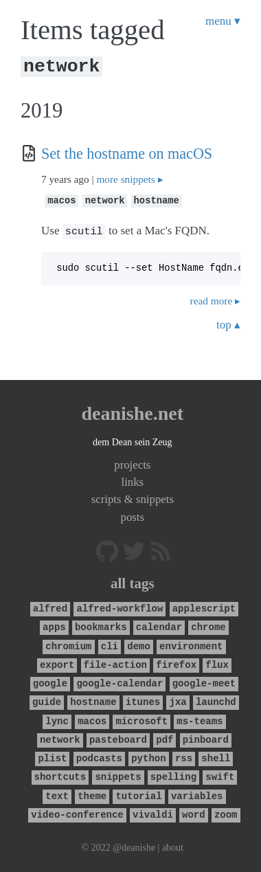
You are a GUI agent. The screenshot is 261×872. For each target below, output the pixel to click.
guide (46, 699)
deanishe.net (133, 411)
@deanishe (134, 845)
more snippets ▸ (129, 179)
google (50, 681)
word (193, 812)
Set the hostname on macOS (126, 153)
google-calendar (119, 681)
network (105, 199)
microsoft (141, 719)
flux (217, 662)
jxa (177, 699)
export (57, 662)
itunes (143, 699)
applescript (204, 606)
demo (138, 644)
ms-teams (200, 719)
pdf (164, 737)
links (132, 480)
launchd (216, 699)
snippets (118, 774)
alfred (50, 606)
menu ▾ (222, 20)
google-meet (204, 681)
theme (92, 794)
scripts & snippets (132, 497)
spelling (173, 774)
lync (57, 719)
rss (183, 756)
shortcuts (60, 774)
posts (133, 515)
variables (197, 794)
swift (219, 774)
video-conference (77, 812)
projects (132, 462)
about (172, 845)
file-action (115, 662)
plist (52, 756)
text (57, 794)
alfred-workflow (119, 606)
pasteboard (118, 737)
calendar (159, 624)
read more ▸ (215, 298)
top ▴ (228, 322)
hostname (156, 199)
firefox (176, 662)
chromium (68, 644)
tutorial (138, 794)
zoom (226, 812)
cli (109, 644)
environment (191, 644)
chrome (208, 624)
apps (54, 624)
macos (61, 199)
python (148, 756)
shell (215, 756)
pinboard (206, 737)
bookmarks (101, 624)
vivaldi (153, 812)
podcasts (99, 756)
